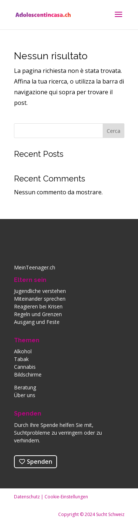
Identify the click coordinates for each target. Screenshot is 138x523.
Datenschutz (27, 497)
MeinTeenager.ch (34, 267)
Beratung (25, 387)
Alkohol (23, 351)
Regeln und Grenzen (38, 314)
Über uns (24, 395)
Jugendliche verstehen (40, 290)
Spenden (27, 413)
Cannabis (25, 366)
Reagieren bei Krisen (38, 306)
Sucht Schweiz (110, 514)
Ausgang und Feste (37, 321)
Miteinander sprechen (40, 298)
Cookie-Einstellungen (66, 497)
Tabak (21, 359)
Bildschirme (28, 374)
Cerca (113, 130)
